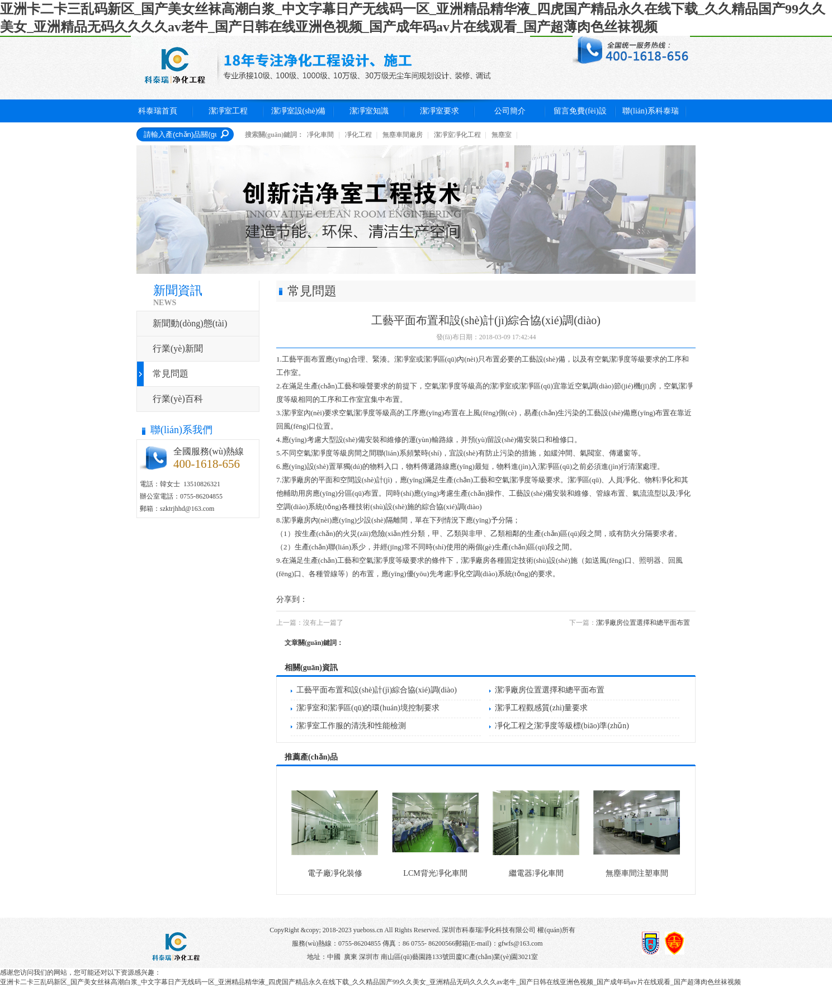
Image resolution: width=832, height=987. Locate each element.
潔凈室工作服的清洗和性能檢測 (351, 726)
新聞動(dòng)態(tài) (190, 323)
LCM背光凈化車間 (435, 873)
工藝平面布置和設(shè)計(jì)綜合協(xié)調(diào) (376, 690)
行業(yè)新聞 (178, 348)
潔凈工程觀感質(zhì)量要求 (541, 708)
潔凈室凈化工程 (457, 135)
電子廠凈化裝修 (335, 873)
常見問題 (170, 373)
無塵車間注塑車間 (637, 873)
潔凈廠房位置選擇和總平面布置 (643, 623)
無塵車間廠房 (402, 135)
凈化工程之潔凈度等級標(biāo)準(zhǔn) (562, 726)
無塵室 (501, 135)
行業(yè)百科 (178, 399)
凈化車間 (320, 135)
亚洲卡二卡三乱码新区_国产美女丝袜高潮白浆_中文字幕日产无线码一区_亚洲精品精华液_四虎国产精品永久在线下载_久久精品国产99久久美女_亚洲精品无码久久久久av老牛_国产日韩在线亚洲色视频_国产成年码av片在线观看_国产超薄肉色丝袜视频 (370, 982)
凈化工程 (358, 135)
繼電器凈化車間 (536, 873)
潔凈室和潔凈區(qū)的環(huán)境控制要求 (367, 708)
